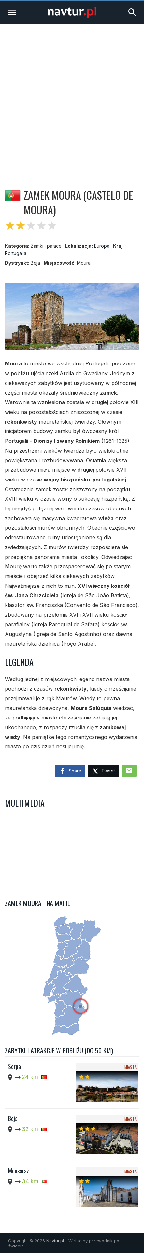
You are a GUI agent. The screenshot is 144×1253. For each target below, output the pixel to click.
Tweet (103, 771)
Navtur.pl (55, 1240)
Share (70, 771)
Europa (101, 246)
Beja (13, 1118)
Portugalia (15, 253)
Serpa (14, 1066)
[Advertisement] (72, 99)
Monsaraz (18, 1171)
